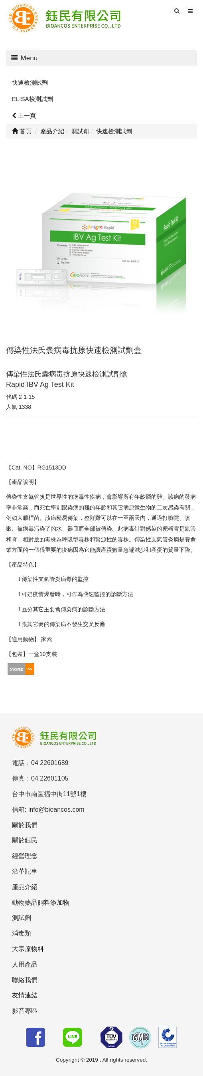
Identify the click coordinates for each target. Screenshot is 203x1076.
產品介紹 (24, 887)
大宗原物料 (28, 948)
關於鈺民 (24, 840)
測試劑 (21, 917)
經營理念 (24, 855)
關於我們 (24, 825)
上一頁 (24, 115)
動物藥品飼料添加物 (40, 902)
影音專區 (24, 1010)
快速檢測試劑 (30, 82)
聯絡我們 (24, 980)
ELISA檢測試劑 (32, 98)
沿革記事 (24, 871)
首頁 (22, 131)
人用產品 (24, 964)
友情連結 (24, 995)
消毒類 (21, 933)
